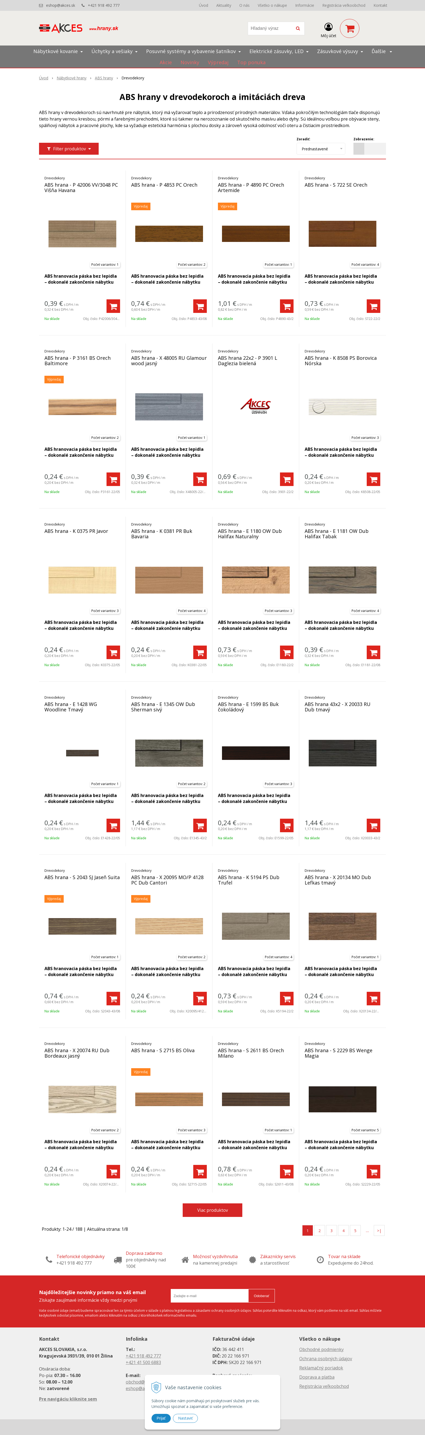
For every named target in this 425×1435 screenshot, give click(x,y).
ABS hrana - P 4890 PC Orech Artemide (251, 187)
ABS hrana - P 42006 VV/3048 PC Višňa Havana (81, 187)
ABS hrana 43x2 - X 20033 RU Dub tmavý (338, 707)
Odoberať (261, 1296)
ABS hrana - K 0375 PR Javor (76, 531)
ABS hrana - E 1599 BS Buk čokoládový (248, 707)
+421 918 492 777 (104, 5)
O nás (244, 5)
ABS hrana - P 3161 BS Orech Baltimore (77, 361)
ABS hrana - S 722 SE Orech (336, 185)
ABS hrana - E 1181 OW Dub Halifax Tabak (337, 534)
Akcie (166, 62)
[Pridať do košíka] (113, 306)
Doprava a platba (316, 1377)
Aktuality (223, 5)
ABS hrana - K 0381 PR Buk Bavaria (161, 534)
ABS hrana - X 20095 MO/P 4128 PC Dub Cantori (167, 880)
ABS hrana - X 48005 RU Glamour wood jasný (169, 361)
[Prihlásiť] (328, 29)
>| (379, 1230)
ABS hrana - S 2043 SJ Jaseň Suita (82, 877)
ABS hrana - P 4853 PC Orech (164, 185)
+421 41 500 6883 (143, 1362)
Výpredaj (218, 62)
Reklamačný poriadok (321, 1368)
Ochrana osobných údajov (325, 1359)
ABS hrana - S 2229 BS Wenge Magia (338, 1053)
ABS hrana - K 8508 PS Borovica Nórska (341, 361)
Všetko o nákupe (272, 5)
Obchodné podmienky (321, 1349)
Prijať (161, 1418)
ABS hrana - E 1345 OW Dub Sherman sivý (163, 707)
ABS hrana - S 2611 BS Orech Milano (251, 1053)
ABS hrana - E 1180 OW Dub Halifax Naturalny (250, 534)
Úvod (203, 5)
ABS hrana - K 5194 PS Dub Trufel (248, 880)
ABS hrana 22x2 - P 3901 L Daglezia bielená (247, 361)
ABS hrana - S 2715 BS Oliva (163, 1050)
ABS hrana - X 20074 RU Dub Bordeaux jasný (77, 1053)
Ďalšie (382, 51)
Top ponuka (251, 62)
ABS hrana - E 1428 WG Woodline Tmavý (70, 707)
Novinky (190, 62)
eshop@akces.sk (60, 5)
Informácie (304, 5)
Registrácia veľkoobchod (343, 5)
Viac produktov (212, 1210)
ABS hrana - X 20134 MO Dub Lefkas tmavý (338, 880)
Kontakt (380, 5)
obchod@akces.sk (144, 1382)
